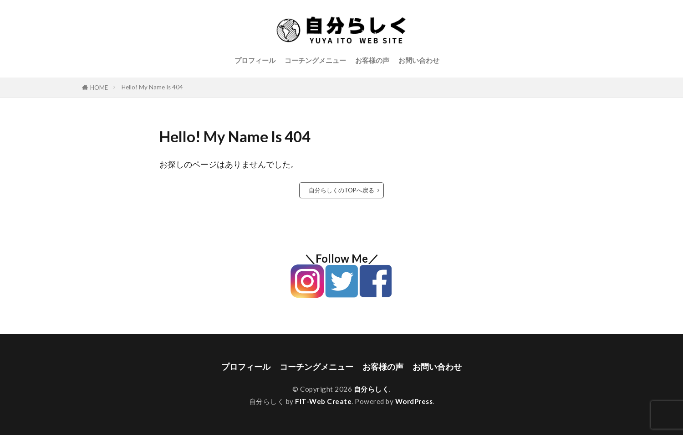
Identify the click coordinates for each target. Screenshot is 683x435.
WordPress (414, 401)
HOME (99, 87)
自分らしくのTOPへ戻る (341, 190)
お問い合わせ (418, 60)
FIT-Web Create (323, 401)
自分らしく (371, 389)
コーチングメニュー (315, 60)
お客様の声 (372, 60)
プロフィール (254, 60)
